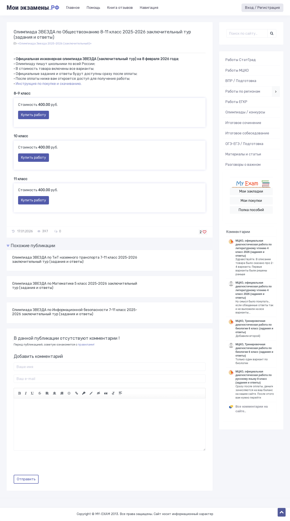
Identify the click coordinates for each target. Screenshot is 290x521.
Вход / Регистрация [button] (262, 8)
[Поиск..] (247, 33)
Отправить (26, 479)
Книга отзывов (120, 8)
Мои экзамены (33, 7)
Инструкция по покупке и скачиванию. (49, 84)
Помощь (93, 8)
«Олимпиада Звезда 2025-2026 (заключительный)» (54, 43)
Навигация (149, 8)
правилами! (86, 344)
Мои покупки (251, 200)
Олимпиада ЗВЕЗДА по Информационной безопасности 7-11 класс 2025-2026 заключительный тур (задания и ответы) (74, 312)
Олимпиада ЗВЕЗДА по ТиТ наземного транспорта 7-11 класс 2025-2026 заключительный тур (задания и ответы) (74, 259)
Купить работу (33, 115)
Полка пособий (251, 210)
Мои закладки (251, 191)
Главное (73, 8)
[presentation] (47, 464)
